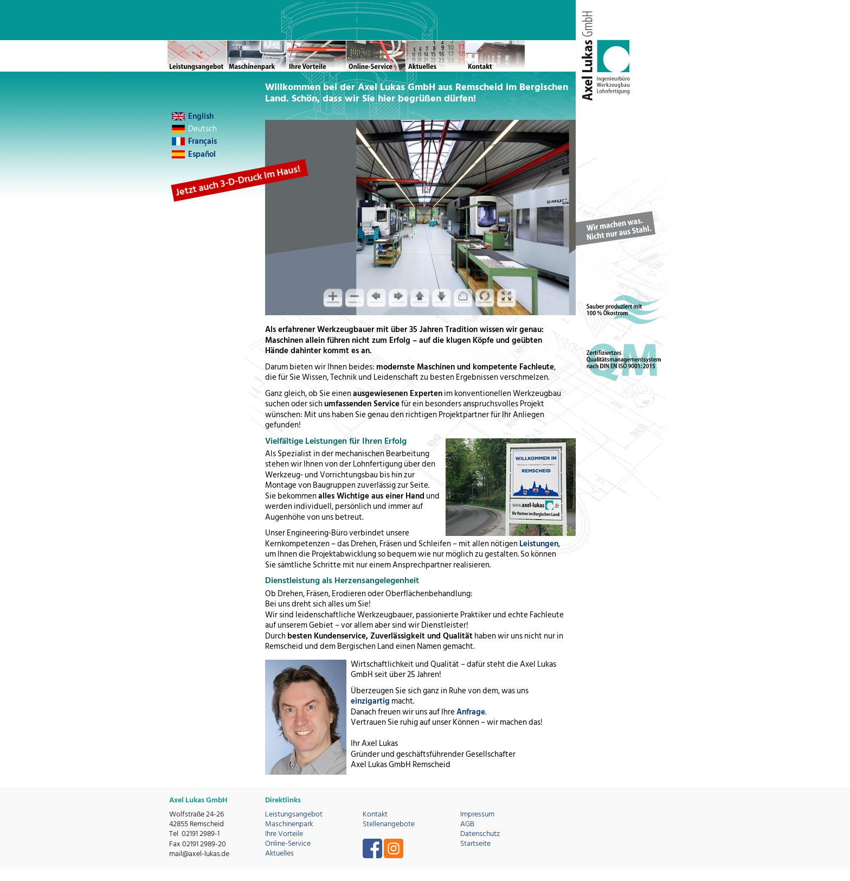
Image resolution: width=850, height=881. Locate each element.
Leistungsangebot (294, 814)
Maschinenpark (289, 824)
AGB (467, 824)
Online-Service (288, 843)
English (201, 116)
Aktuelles (279, 853)
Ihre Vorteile (284, 833)
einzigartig (370, 701)
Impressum (477, 814)
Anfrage (470, 712)
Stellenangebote (389, 824)
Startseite (475, 843)
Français (202, 141)
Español (202, 154)
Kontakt (375, 814)
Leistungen (538, 544)
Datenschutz (480, 833)
